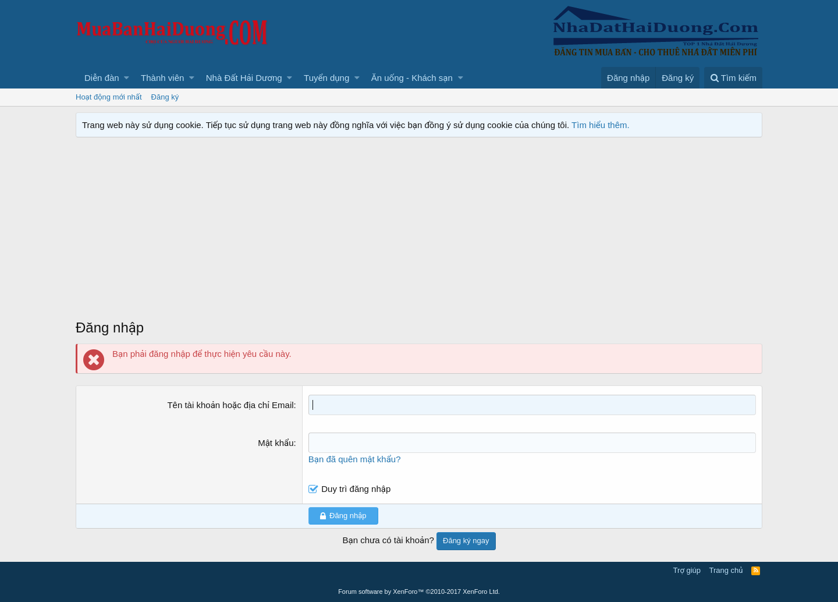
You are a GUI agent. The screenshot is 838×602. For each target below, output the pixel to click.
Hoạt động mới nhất (109, 97)
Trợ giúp (687, 570)
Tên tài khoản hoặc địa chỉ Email (230, 405)
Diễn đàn (101, 78)
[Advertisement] (419, 230)
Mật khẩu (275, 443)
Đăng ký (165, 97)
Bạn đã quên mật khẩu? (354, 459)
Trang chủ (726, 570)
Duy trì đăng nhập (355, 489)
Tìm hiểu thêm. (600, 125)
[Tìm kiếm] (733, 77)
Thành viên (162, 78)
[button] (126, 77)
